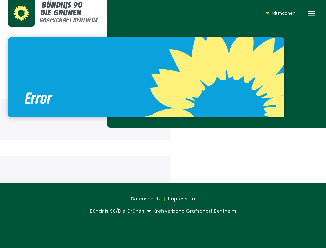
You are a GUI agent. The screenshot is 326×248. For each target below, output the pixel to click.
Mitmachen (280, 13)
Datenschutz (146, 198)
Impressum (181, 198)
